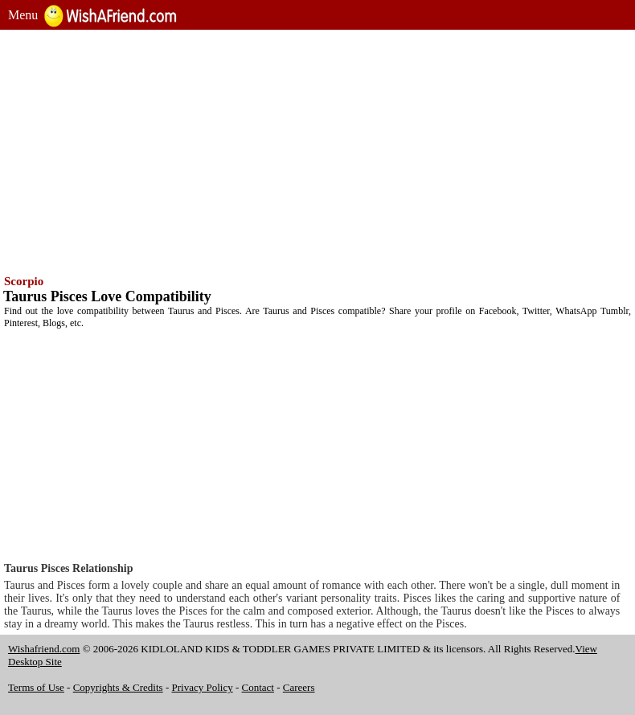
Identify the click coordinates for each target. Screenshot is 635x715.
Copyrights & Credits (118, 687)
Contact (258, 687)
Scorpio (23, 281)
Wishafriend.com (44, 649)
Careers (299, 687)
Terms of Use (36, 687)
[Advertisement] (317, 150)
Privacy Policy (202, 687)
